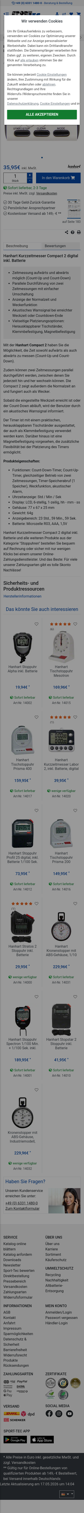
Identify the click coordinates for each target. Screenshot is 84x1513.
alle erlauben (29, 60)
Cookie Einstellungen (52, 75)
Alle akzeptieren (42, 114)
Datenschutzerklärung (23, 104)
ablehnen (49, 84)
